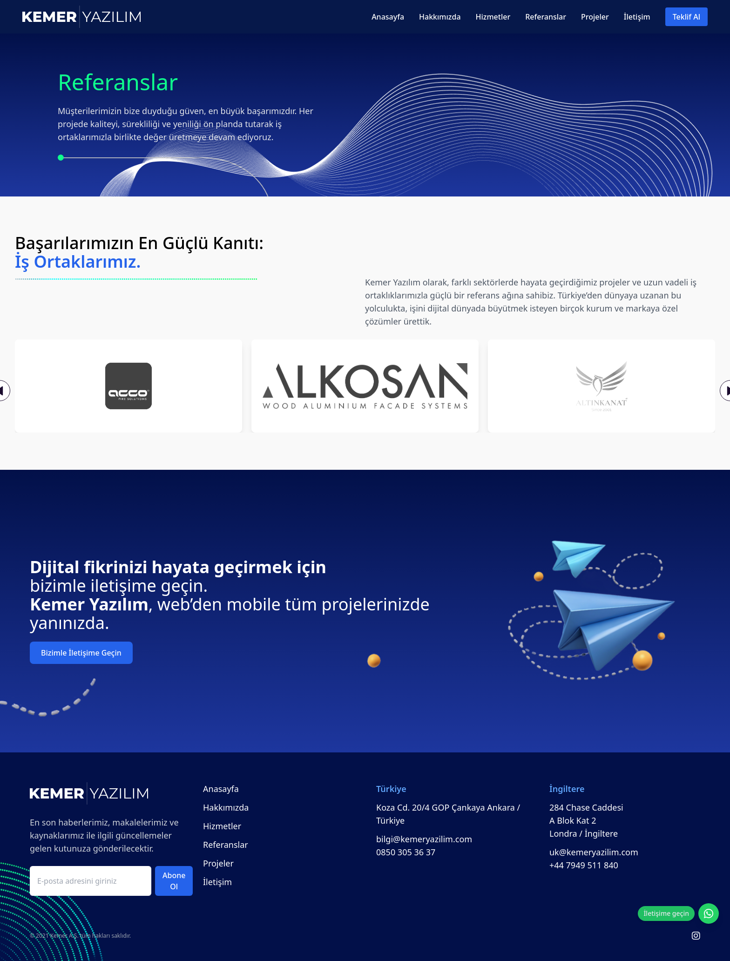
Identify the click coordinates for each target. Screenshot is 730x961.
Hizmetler (493, 17)
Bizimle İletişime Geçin (81, 653)
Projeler (595, 17)
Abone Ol (173, 881)
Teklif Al (686, 17)
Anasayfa (388, 17)
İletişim (637, 17)
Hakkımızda (440, 17)
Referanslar (545, 17)
